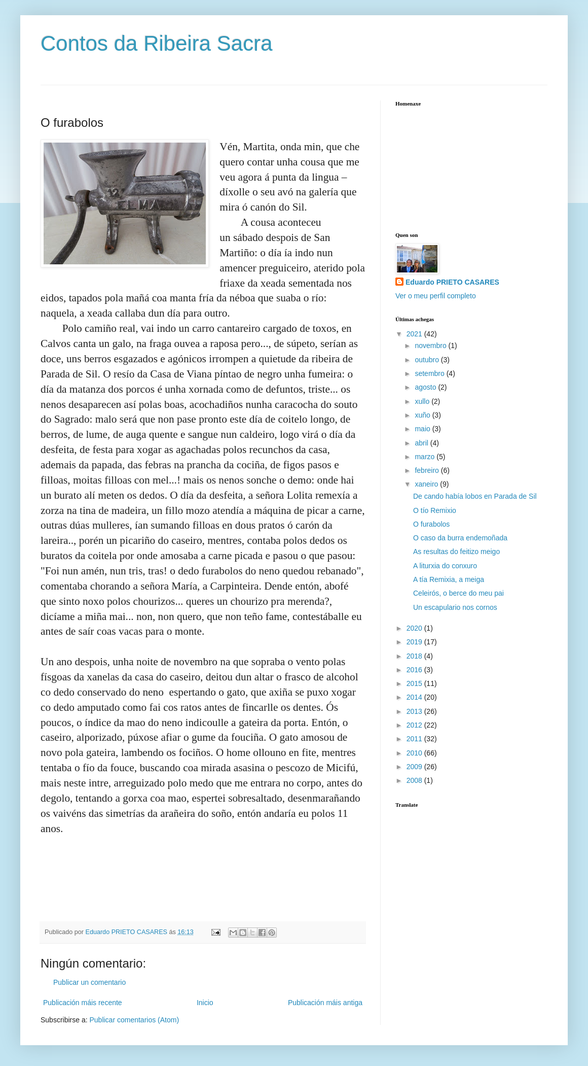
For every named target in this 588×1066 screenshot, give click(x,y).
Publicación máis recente (82, 1003)
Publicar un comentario (89, 982)
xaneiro (427, 484)
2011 (415, 739)
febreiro (427, 470)
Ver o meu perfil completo (435, 296)
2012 (415, 725)
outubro (427, 360)
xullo (423, 401)
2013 (415, 711)
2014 (415, 697)
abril (422, 443)
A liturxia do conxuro (445, 566)
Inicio (205, 1003)
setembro (430, 373)
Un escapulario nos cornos (455, 607)
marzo (425, 457)
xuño (423, 415)
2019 (415, 642)
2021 (415, 334)
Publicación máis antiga (325, 1003)
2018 (415, 656)
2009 (415, 767)
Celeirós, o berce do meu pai (458, 593)
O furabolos (431, 524)
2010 (415, 753)
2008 (415, 780)
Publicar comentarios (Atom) (134, 1020)
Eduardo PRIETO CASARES (452, 282)
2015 (415, 683)
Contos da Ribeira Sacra (157, 43)
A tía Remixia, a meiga (448, 579)
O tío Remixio (434, 510)
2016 (415, 670)
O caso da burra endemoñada (460, 538)
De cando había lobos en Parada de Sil (475, 496)
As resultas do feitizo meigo (456, 551)
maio (423, 429)
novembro (431, 345)
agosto (426, 387)
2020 (415, 628)
